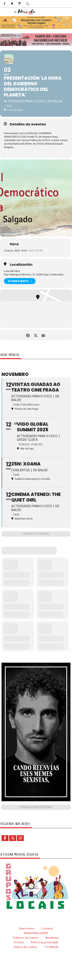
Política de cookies (25, 947)
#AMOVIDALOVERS (36, 933)
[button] (27, 3)
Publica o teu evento (25, 937)
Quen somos (27, 928)
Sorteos (19, 942)
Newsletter (52, 937)
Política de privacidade (44, 942)
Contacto (47, 928)
